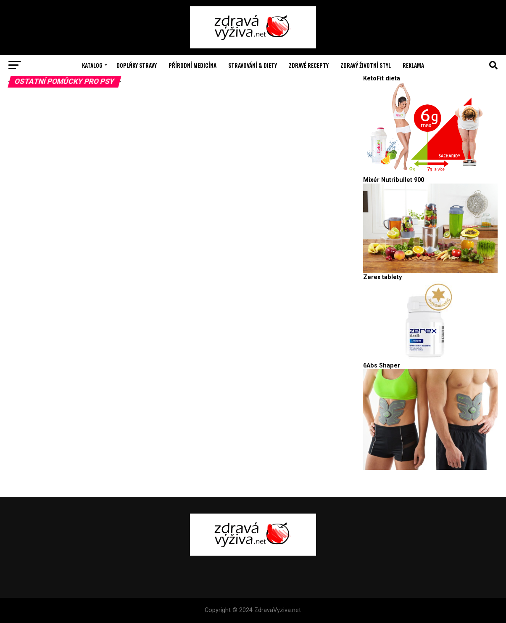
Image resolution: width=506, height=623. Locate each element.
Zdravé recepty (309, 65)
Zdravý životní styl (365, 65)
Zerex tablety (382, 277)
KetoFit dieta (381, 78)
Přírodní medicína (192, 65)
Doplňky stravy (136, 65)
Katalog (92, 65)
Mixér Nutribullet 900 (393, 180)
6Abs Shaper (381, 365)
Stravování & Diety (252, 65)
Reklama (413, 65)
